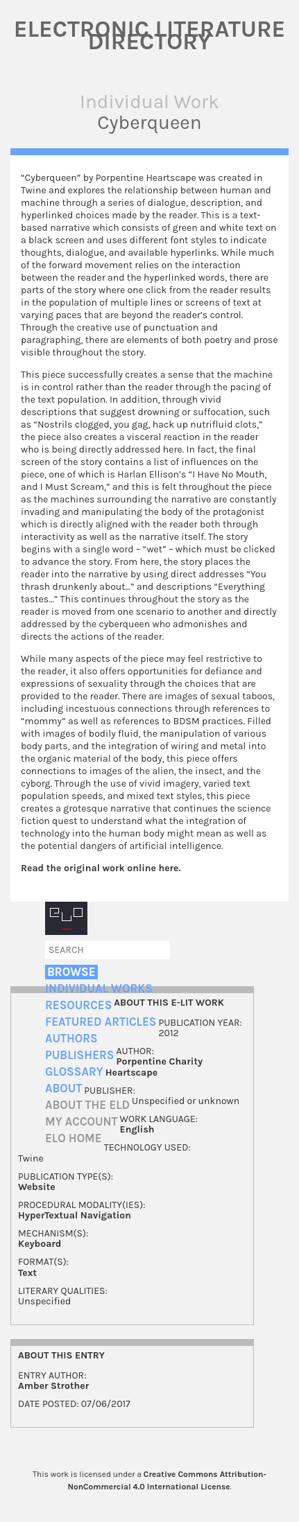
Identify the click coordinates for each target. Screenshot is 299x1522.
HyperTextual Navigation (74, 1215)
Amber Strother (53, 1386)
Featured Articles (100, 1022)
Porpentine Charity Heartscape (154, 1067)
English (137, 1129)
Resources (78, 1005)
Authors (71, 1038)
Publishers (79, 1055)
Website (36, 1187)
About (63, 1088)
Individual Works (99, 988)
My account (81, 1121)
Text (27, 1273)
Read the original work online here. (101, 868)
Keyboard (39, 1244)
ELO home (73, 1138)
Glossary (74, 1071)
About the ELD (87, 1105)
